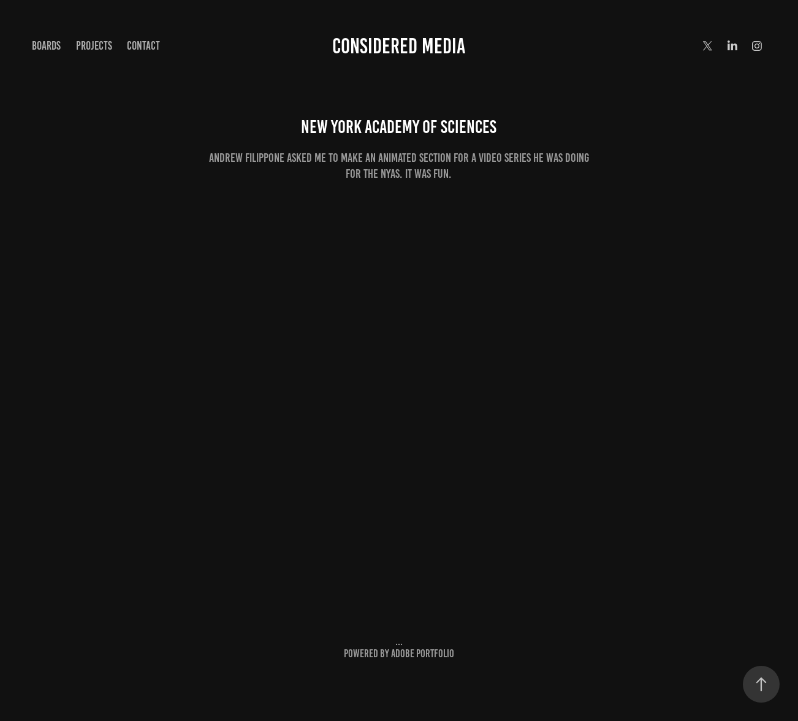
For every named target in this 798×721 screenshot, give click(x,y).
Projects (94, 45)
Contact (143, 45)
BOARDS (46, 45)
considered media (399, 46)
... (399, 641)
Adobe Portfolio (422, 653)
